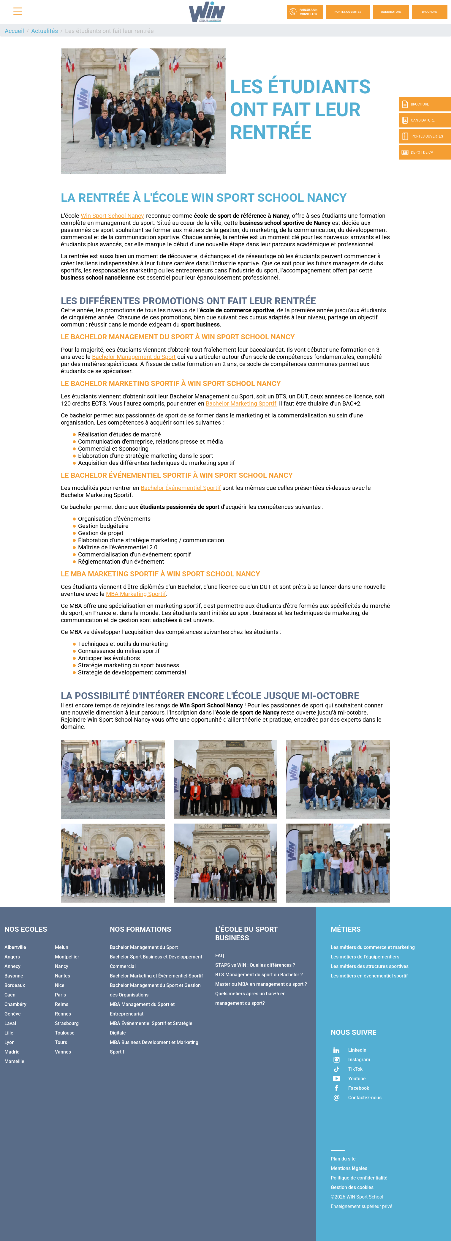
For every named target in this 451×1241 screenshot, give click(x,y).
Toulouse (65, 1033)
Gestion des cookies (352, 1187)
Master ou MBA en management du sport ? (261, 984)
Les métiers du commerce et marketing (373, 947)
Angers (12, 957)
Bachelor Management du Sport (134, 356)
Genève (12, 1014)
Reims (61, 1004)
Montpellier (67, 957)
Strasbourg (67, 1023)
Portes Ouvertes (348, 11)
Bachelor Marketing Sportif (241, 403)
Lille (8, 1033)
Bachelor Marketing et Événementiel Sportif (156, 976)
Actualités (44, 30)
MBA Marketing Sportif (136, 593)
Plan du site (343, 1159)
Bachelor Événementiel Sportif (181, 487)
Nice (59, 985)
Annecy (12, 966)
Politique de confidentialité (359, 1178)
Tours (61, 1042)
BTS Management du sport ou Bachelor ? (259, 974)
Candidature (391, 11)
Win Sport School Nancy (112, 215)
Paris (60, 995)
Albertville (15, 947)
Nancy (61, 966)
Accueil (14, 30)
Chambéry (15, 1004)
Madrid (12, 1052)
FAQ (219, 955)
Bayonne (13, 976)
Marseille (14, 1061)
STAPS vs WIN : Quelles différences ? (255, 965)
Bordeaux (14, 985)
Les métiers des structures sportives (370, 966)
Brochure (429, 11)
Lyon (9, 1042)
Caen (9, 995)
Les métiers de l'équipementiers (365, 957)
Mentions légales (349, 1168)
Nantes (62, 976)
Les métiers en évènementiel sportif (369, 976)
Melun (61, 947)
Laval (10, 1023)
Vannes (63, 1052)
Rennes (63, 1014)
